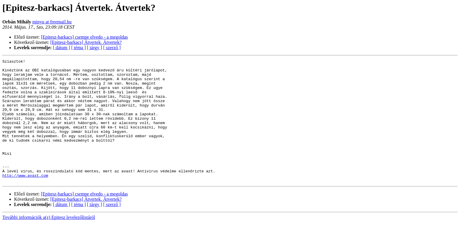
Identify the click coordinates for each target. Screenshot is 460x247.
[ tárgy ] (94, 47)
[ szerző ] (112, 47)
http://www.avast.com (25, 199)
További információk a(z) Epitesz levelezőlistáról (48, 241)
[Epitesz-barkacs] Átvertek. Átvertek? (86, 42)
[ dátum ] (61, 47)
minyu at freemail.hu (52, 21)
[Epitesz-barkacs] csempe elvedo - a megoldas (84, 37)
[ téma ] (78, 47)
